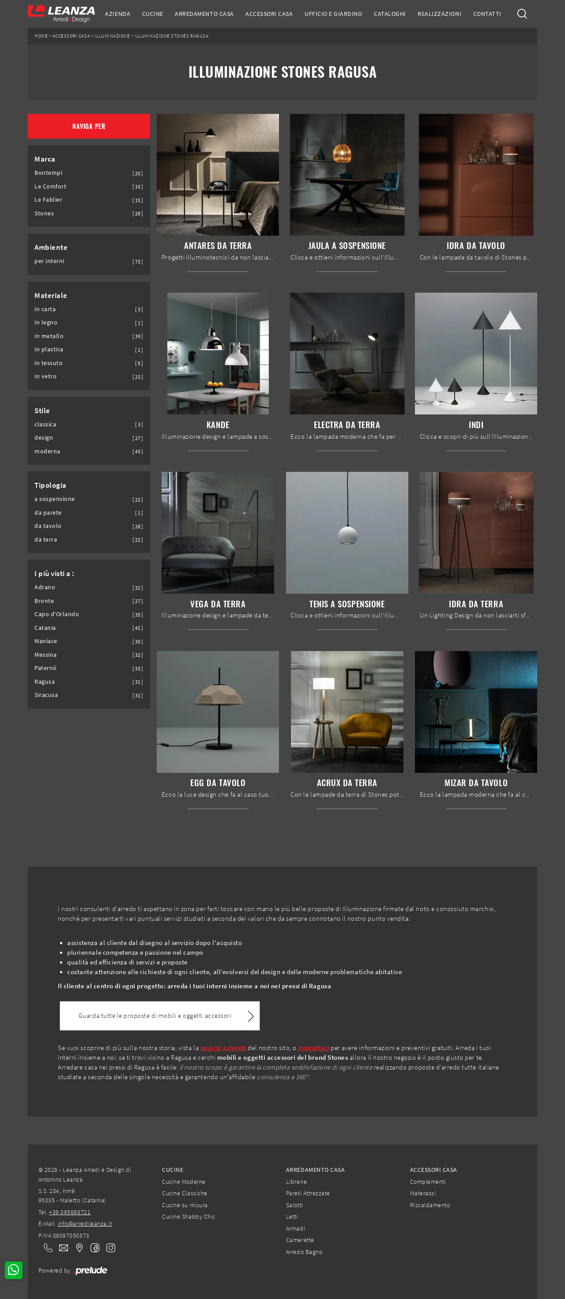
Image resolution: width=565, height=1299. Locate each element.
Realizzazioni (439, 14)
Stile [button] (42, 410)
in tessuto (48, 363)
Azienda (117, 14)
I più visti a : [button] (54, 573)
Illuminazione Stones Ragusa (171, 36)
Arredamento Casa (204, 14)
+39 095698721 (69, 1212)
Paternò (45, 668)
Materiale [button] (51, 295)
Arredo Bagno (304, 1252)
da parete (48, 512)
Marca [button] (45, 159)
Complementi (428, 1182)
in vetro (45, 376)
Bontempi (48, 173)
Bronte (44, 601)
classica (45, 424)
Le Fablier (48, 199)
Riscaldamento (430, 1205)
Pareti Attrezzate (308, 1193)
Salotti (294, 1205)
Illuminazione (112, 36)
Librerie (296, 1182)
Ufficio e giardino (333, 14)
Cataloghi (390, 14)
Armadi (295, 1228)
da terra (45, 539)
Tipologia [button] (50, 485)
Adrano (44, 587)
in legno (45, 322)
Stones (44, 213)
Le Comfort (50, 186)
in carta (45, 309)
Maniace (45, 641)
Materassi (423, 1193)
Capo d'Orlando (56, 614)
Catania (45, 628)
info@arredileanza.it (85, 1223)
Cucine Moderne (183, 1182)
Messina (45, 655)
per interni (49, 261)
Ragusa (44, 681)
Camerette (300, 1240)
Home (41, 36)
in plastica (49, 349)
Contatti (487, 14)
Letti (292, 1216)
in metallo (49, 336)
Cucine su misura (184, 1205)
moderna (47, 451)
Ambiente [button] (51, 247)
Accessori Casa (269, 14)
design (43, 437)
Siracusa (46, 695)
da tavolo (48, 526)
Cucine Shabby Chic (188, 1216)
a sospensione (54, 499)
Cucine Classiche (184, 1193)
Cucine (152, 14)
